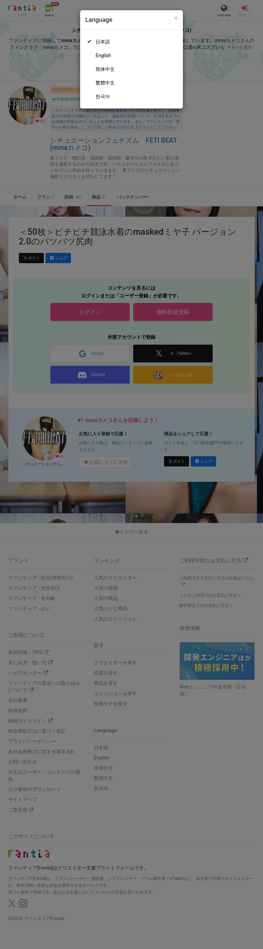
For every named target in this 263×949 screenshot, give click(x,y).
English (103, 55)
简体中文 (105, 69)
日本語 (103, 41)
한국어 (103, 96)
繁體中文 (105, 83)
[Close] (176, 18)
